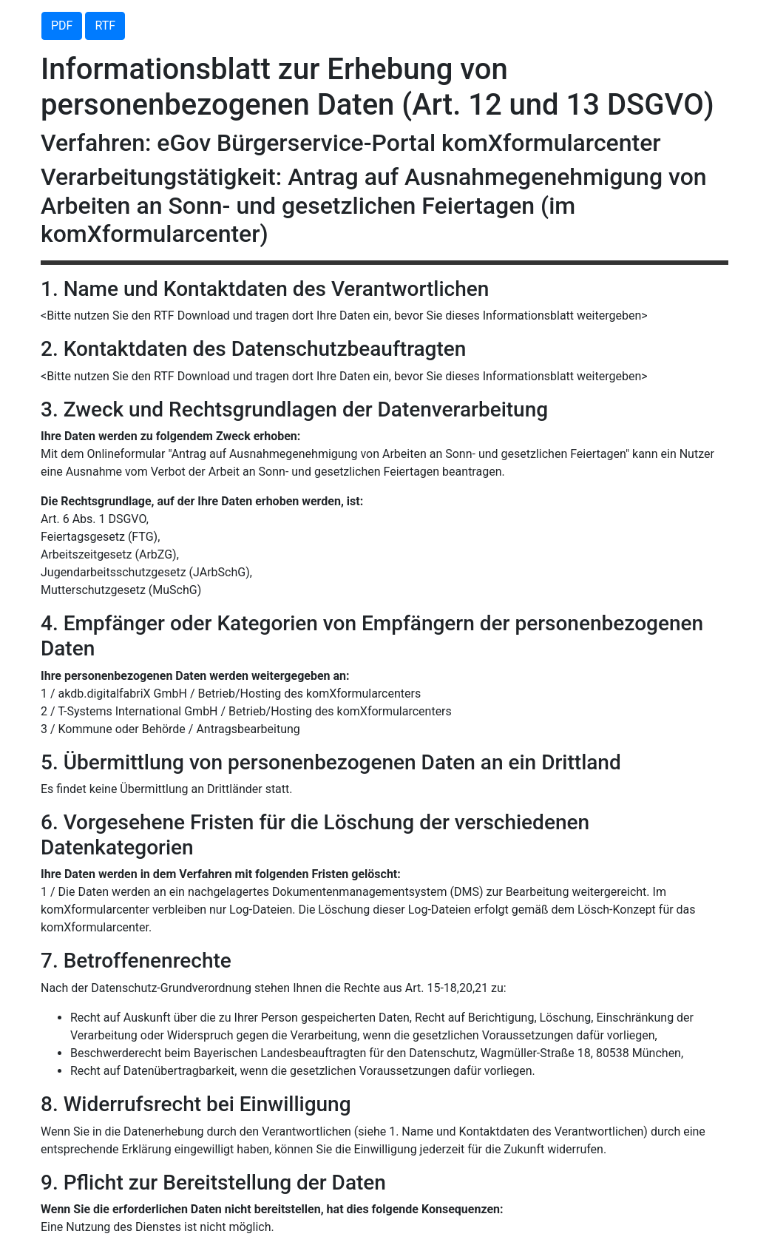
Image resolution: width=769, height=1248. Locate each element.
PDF (61, 25)
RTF (105, 25)
